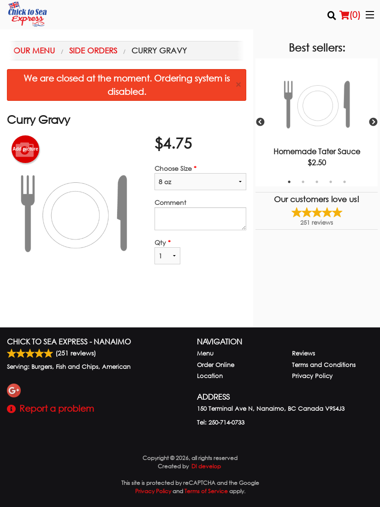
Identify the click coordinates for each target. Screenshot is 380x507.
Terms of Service (206, 491)
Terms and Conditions (324, 365)
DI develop (206, 466)
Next (373, 122)
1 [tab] (289, 181)
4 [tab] (330, 181)
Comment (200, 214)
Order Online (215, 365)
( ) (350, 15)
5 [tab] (344, 181)
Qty (167, 251)
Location (210, 376)
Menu (205, 353)
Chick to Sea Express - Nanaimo (69, 341)
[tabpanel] (316, 122)
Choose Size (200, 177)
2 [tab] (303, 181)
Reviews (303, 353)
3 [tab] (316, 181)
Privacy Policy (312, 376)
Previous (260, 122)
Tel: (220, 422)
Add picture (25, 149)
